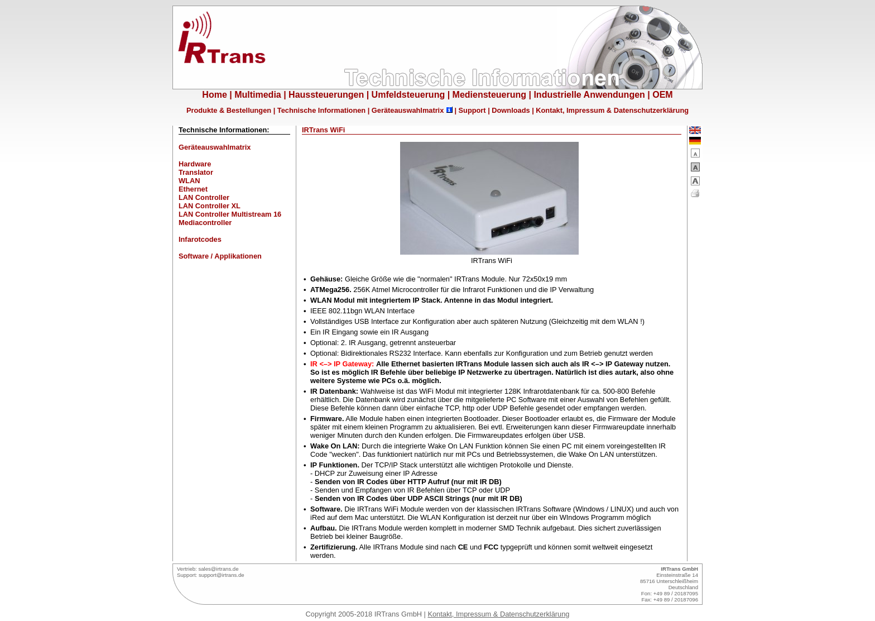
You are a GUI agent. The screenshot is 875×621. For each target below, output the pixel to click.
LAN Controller (204, 197)
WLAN (189, 180)
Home (214, 94)
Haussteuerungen (326, 94)
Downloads (511, 110)
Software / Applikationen (220, 256)
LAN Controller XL (210, 206)
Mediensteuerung (489, 94)
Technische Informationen (321, 110)
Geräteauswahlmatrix (408, 110)
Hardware (195, 164)
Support (472, 110)
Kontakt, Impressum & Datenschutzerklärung (612, 110)
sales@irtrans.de (218, 569)
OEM (662, 94)
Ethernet (193, 189)
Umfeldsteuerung (408, 94)
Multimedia (257, 94)
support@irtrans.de (221, 575)
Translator (196, 172)
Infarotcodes (200, 239)
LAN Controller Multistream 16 (230, 214)
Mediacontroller (205, 222)
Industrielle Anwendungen (589, 94)
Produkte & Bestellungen (228, 110)
